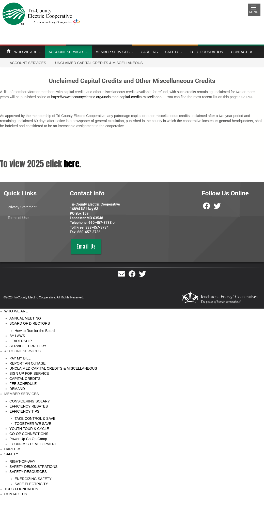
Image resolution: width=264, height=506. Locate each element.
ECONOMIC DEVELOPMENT (33, 444)
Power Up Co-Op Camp (28, 439)
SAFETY (173, 52)
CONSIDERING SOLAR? (29, 401)
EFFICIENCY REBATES (28, 406)
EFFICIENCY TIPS (24, 411)
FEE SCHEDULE (23, 384)
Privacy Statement (22, 207)
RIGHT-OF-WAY (22, 461)
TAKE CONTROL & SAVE (34, 418)
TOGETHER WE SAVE (32, 424)
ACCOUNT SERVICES (68, 52)
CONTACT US (242, 52)
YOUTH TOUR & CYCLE (29, 429)
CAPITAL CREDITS (24, 379)
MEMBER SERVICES (114, 52)
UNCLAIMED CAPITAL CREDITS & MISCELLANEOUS (53, 368)
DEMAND (17, 389)
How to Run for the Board (34, 331)
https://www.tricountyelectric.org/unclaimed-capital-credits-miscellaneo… (108, 97)
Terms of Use (18, 218)
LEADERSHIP (20, 341)
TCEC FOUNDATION (206, 52)
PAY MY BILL (19, 358)
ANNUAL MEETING (25, 318)
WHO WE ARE (27, 52)
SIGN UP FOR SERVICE (29, 373)
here (71, 163)
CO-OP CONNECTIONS (28, 434)
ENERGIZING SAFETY (32, 479)
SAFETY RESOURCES (28, 472)
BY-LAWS (17, 336)
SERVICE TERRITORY (27, 346)
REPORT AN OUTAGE (27, 363)
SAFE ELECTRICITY (31, 484)
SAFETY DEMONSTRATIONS (33, 467)
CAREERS (149, 52)
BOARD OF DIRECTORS (29, 323)
